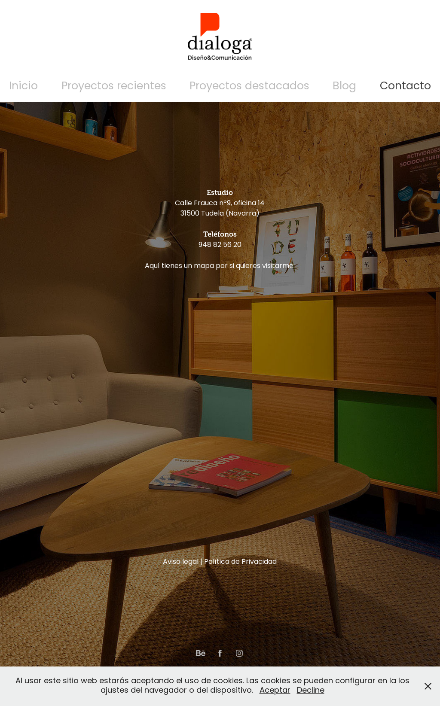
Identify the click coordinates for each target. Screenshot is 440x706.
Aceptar (275, 691)
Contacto (405, 86)
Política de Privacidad (240, 562)
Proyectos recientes (113, 86)
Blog (344, 86)
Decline (310, 691)
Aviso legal (181, 562)
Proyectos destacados (249, 86)
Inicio (23, 86)
